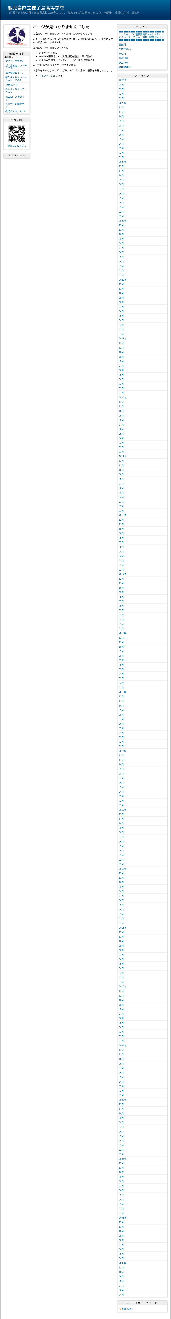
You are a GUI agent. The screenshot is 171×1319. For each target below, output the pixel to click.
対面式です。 (12, 84)
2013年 (122, 809)
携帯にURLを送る (17, 145)
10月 (121, 116)
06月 (121, 134)
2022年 (122, 279)
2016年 (122, 633)
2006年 (122, 1217)
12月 (121, 107)
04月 (121, 84)
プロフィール (17, 155)
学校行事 (123, 58)
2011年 (122, 927)
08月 (121, 125)
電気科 (122, 53)
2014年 (122, 751)
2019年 (122, 456)
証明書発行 (125, 67)
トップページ (46, 75)
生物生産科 (125, 49)
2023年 (122, 220)
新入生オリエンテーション (16, 90)
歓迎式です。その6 (15, 111)
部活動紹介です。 (14, 72)
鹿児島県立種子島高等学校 (36, 7)
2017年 (122, 574)
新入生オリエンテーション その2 (16, 79)
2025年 (122, 103)
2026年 (122, 80)
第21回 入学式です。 (15, 98)
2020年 (122, 397)
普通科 (122, 44)
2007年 (122, 1158)
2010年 (122, 986)
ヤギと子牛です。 (14, 61)
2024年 (122, 161)
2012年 (122, 868)
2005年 (122, 1263)
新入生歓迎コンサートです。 (16, 67)
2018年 (122, 515)
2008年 (122, 1099)
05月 (121, 139)
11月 (121, 112)
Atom (130, 1308)
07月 (121, 130)
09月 (121, 121)
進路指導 (123, 62)
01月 (121, 98)
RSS (124, 1308)
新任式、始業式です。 (14, 105)
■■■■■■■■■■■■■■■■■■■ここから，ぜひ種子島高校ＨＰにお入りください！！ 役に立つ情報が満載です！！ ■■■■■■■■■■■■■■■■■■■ (142, 36)
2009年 (122, 1045)
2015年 (122, 692)
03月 (121, 89)
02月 (121, 93)
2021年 (122, 338)
